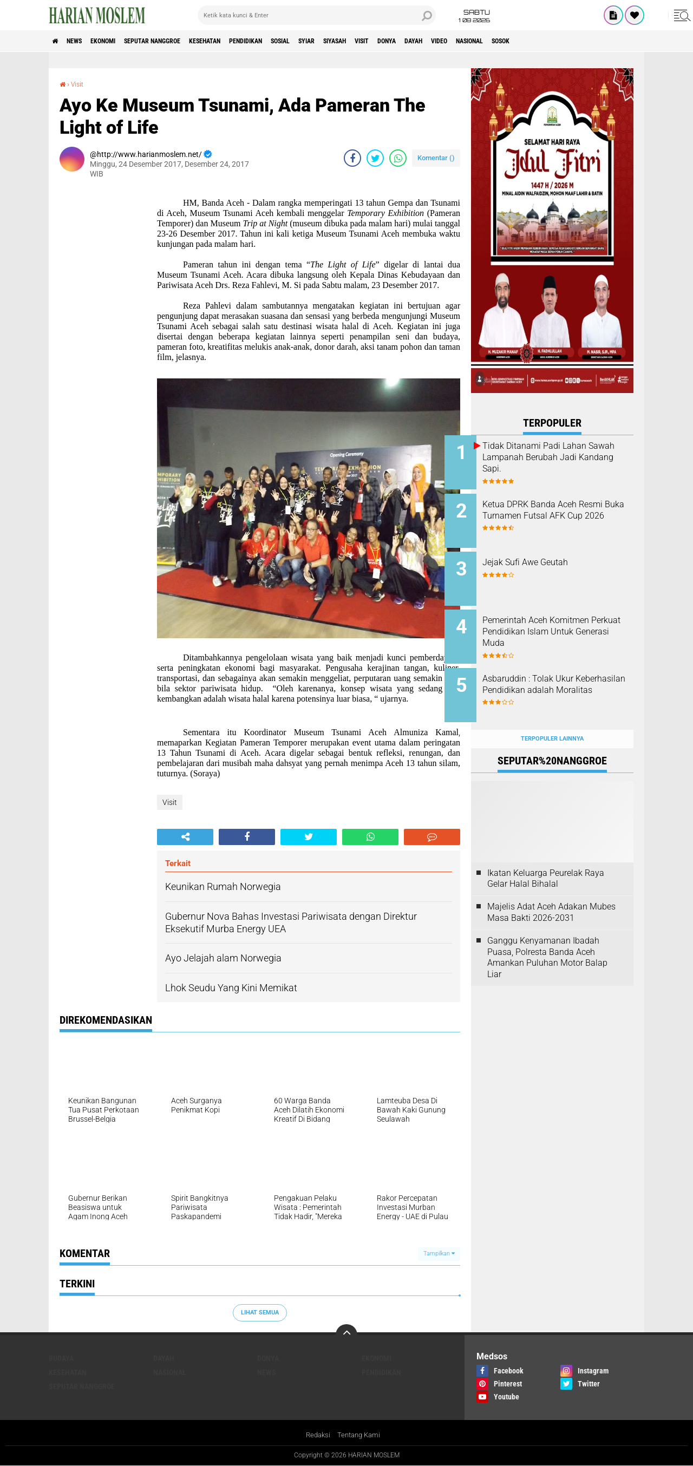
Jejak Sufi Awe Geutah (551, 555)
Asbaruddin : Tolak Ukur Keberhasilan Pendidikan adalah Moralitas (556, 675)
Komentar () (436, 158)
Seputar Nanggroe (180, 41)
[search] (317, 15)
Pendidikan (296, 41)
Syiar (373, 41)
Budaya (61, 1357)
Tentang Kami (360, 1435)
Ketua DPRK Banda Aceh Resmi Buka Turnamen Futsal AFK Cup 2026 (565, 511)
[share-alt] (185, 837)
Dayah (510, 41)
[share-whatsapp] (398, 158)
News (83, 41)
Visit (445, 41)
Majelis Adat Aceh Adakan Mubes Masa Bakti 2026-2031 (551, 891)
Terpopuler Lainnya (552, 717)
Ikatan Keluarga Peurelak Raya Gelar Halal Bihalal (545, 857)
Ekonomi (120, 41)
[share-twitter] (375, 158)
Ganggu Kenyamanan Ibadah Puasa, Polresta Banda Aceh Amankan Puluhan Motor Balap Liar (547, 936)
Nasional (581, 41)
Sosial (339, 41)
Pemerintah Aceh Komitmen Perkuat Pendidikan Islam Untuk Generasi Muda (562, 621)
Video (543, 41)
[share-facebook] (352, 158)
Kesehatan (245, 41)
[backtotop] (346, 1334)
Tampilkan (439, 1253)
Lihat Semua (260, 1312)
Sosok (621, 41)
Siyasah (410, 41)
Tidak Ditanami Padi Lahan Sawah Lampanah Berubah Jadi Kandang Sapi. (561, 457)
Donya (477, 41)
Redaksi (316, 1435)
